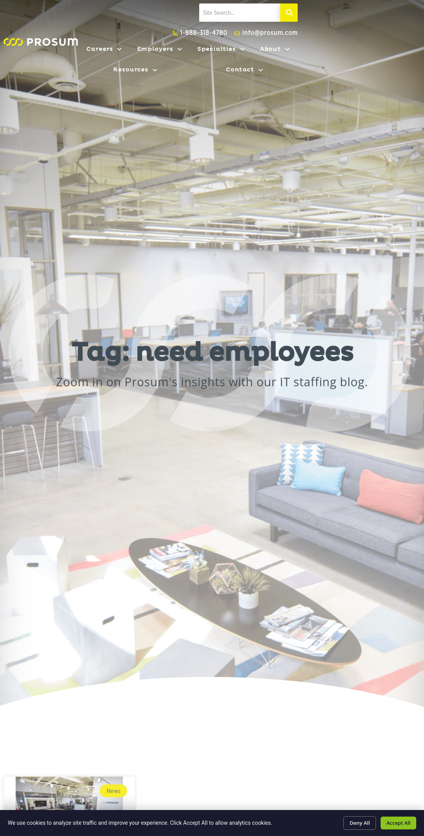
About (299, 57)
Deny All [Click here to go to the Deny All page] (353, 822)
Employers (189, 57)
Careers (137, 57)
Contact (402, 57)
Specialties (248, 57)
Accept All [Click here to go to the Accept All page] (396, 822)
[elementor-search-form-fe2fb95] (344, 20)
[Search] (415, 20)
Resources (349, 57)
